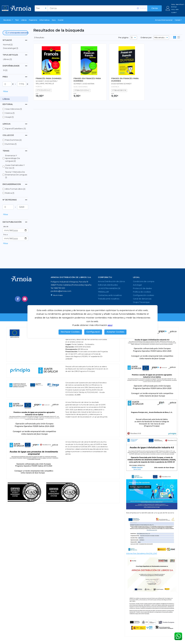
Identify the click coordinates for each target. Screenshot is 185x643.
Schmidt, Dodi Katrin (46, 81)
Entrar (174, 7)
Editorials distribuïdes (108, 285)
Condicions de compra (143, 281)
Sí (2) (5, 70)
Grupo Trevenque (141, 302)
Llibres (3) (7, 59)
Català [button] (177, 20)
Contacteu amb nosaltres (110, 295)
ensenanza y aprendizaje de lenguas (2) (12, 158)
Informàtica (44, 20)
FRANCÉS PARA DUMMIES (48, 78)
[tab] (15, 40)
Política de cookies (142, 292)
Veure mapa (57, 295)
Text (17, 20)
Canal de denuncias (142, 299)
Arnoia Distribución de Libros (111, 281)
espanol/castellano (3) (15, 129)
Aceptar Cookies (115, 332)
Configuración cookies (143, 295)
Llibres (24, 20)
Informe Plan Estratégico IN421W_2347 (141, 553)
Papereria (33, 20)
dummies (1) (10, 144)
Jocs (54, 20)
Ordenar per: (146, 37)
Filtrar (5, 91)
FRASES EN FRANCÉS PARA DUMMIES (87, 79)
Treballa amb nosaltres (108, 299)
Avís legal (137, 285)
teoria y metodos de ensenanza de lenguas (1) (16, 175)
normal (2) (8, 45)
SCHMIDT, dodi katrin (84, 84)
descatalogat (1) (10, 48)
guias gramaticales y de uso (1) (15, 166)
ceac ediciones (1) (13, 109)
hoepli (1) (9, 117)
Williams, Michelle (45, 84)
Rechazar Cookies (70, 332)
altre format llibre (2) (15, 189)
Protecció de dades (142, 288)
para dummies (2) (13, 140)
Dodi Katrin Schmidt (121, 84)
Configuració (93, 332)
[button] (8, 20)
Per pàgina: (123, 37)
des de (5, 226)
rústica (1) (9, 193)
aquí (110, 325)
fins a (5, 235)
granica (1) (9, 113)
